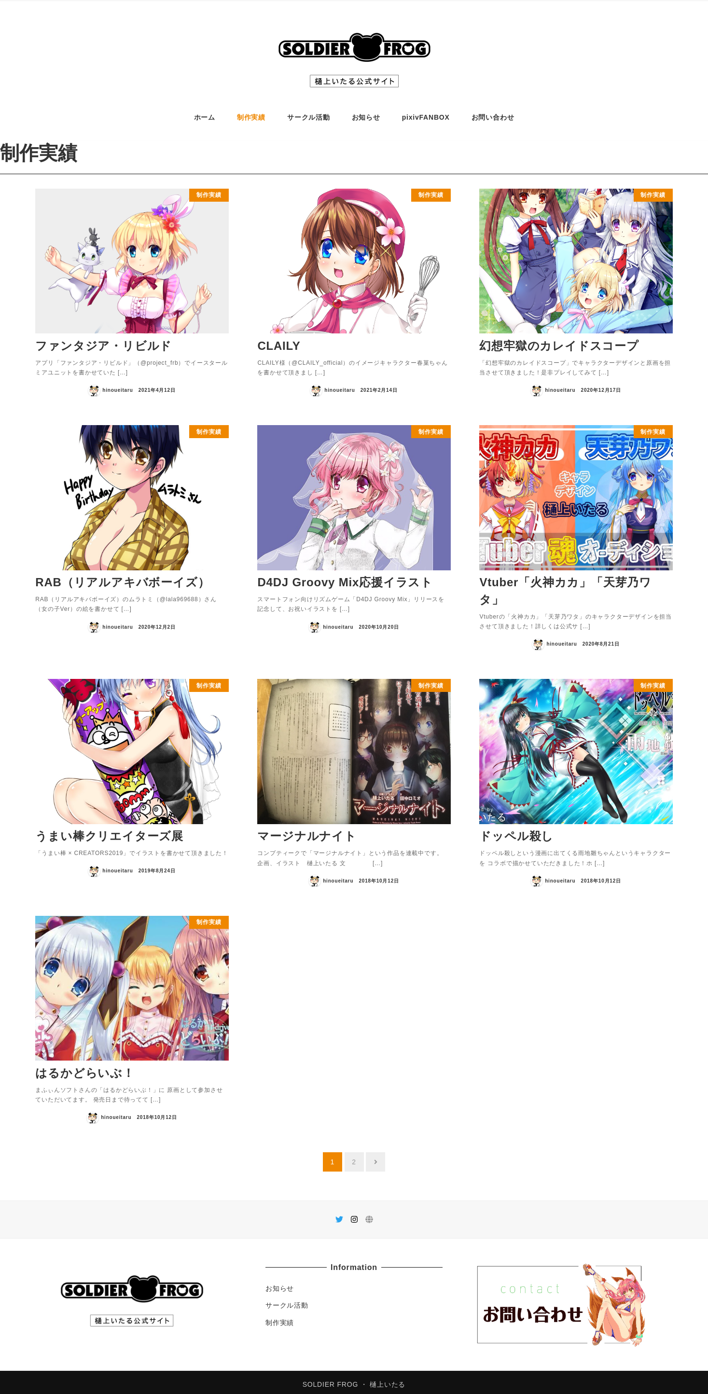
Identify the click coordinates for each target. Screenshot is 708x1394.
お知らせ (279, 1283)
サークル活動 (286, 1300)
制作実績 (279, 1318)
